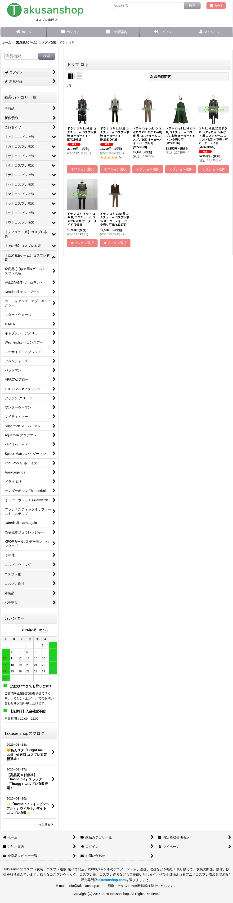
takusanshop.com (111, 880)
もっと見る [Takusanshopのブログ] (45, 824)
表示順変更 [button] (160, 77)
